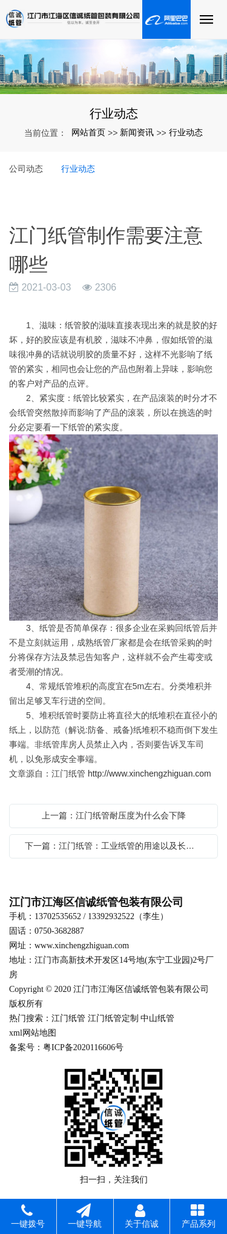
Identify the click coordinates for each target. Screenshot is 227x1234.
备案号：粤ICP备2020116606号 (66, 1047)
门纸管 (72, 1018)
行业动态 (186, 132)
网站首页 (88, 132)
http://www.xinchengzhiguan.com (149, 773)
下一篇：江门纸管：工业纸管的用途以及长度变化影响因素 (116, 846)
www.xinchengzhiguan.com (82, 945)
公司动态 (26, 169)
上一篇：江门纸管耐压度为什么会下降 (114, 815)
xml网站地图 (32, 1032)
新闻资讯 (137, 132)
